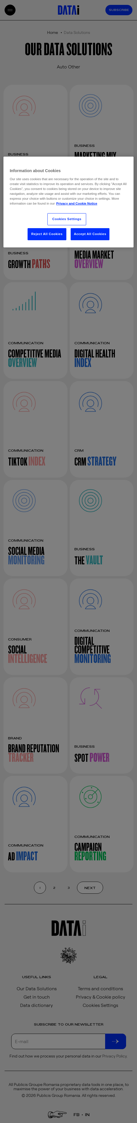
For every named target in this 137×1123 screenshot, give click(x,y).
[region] (68, 202)
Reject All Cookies (47, 234)
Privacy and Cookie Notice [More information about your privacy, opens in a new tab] (76, 203)
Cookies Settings (66, 219)
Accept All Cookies (90, 234)
